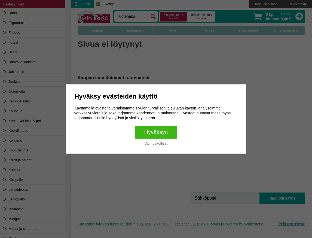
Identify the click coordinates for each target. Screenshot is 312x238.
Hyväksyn (156, 132)
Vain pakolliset (156, 143)
